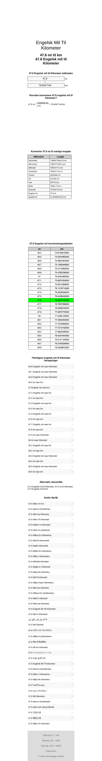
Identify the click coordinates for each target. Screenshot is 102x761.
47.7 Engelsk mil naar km (39, 424)
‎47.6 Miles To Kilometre (39, 723)
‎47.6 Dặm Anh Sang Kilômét (41, 707)
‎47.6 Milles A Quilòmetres (39, 636)
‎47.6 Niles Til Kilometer (38, 519)
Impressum (51, 751)
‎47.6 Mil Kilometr (36, 625)
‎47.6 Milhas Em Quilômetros (41, 593)
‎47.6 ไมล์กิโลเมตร (36, 685)
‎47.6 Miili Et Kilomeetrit (38, 540)
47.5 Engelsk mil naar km (39, 414)
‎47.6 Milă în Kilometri (37, 598)
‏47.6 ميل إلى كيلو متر (37, 619)
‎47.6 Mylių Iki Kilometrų (39, 572)
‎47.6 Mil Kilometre (36, 696)
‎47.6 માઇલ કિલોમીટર (37, 691)
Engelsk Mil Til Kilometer (51, 45)
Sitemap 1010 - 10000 (51, 746)
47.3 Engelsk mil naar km (39, 403)
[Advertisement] (51, 18)
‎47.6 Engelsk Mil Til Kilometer (41, 664)
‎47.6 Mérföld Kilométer (38, 561)
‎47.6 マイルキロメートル (39, 652)
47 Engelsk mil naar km (39, 387)
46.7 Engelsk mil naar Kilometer (42, 372)
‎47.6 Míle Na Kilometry (38, 514)
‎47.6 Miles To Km (36, 504)
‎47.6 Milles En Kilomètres (39, 551)
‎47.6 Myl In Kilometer (38, 614)
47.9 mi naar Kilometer (38, 435)
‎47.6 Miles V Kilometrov (39, 674)
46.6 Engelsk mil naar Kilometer (42, 366)
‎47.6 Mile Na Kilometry (38, 588)
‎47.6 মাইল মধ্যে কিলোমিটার (40, 630)
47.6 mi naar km (35, 419)
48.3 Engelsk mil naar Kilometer (42, 456)
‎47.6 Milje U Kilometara (39, 556)
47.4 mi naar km (35, 408)
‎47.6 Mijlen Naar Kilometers (40, 582)
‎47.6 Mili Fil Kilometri (37, 577)
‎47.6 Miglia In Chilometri (39, 567)
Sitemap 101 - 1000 (51, 740)
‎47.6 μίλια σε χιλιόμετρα (39, 530)
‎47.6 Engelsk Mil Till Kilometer (42, 609)
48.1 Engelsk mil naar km (39, 445)
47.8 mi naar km (35, 429)
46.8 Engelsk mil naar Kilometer (42, 377)
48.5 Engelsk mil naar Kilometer (42, 466)
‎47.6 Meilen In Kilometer (39, 525)
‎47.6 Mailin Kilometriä (38, 546)
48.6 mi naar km (35, 472)
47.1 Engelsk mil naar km (39, 393)
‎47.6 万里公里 (34, 712)
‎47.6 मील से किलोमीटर (37, 642)
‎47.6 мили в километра (39, 509)
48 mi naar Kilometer (37, 440)
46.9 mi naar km (35, 382)
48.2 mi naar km (35, 451)
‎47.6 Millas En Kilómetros (39, 535)
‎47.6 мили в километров (39, 669)
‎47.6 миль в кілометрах (39, 701)
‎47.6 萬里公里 (34, 718)
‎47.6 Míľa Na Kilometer (38, 603)
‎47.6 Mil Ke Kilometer (38, 647)
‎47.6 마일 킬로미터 (37, 658)
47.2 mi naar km (35, 398)
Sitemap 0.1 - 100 (51, 735)
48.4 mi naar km (35, 461)
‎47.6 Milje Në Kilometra (39, 679)
